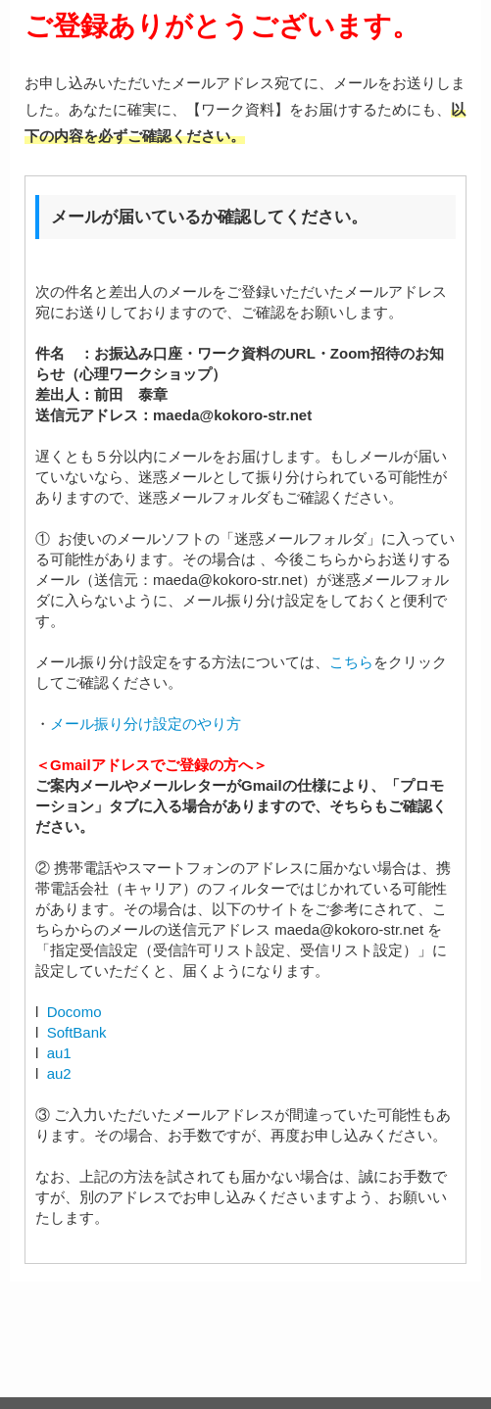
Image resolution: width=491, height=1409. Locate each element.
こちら (351, 662)
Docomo (74, 1011)
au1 (59, 1053)
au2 (59, 1073)
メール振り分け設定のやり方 (145, 723)
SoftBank (77, 1032)
